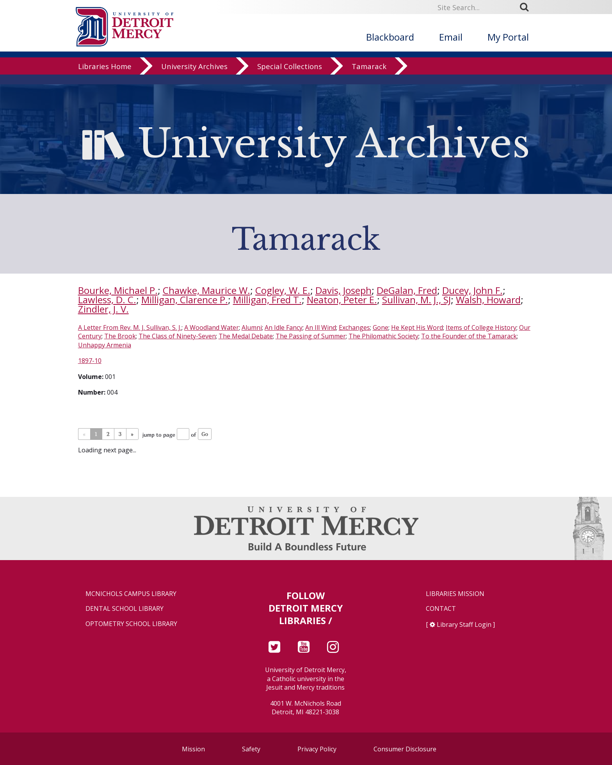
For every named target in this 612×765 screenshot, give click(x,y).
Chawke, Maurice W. (206, 290)
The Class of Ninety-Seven (177, 336)
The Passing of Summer (311, 336)
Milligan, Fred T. (267, 299)
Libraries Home (105, 76)
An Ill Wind (320, 327)
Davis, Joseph (343, 290)
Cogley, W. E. (282, 290)
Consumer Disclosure (405, 749)
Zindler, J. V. (103, 308)
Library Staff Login (464, 624)
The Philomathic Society (383, 336)
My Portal (508, 36)
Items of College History (481, 327)
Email (451, 36)
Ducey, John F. (472, 290)
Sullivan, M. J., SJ (416, 299)
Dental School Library (124, 608)
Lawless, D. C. (107, 299)
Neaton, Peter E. (342, 299)
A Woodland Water (211, 327)
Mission (193, 749)
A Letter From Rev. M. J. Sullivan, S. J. (129, 327)
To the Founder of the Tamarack (469, 336)
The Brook (120, 336)
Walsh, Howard (488, 299)
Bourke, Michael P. (118, 290)
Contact (441, 608)
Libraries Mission (455, 594)
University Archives (194, 76)
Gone (380, 327)
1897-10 (89, 360)
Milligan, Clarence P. (184, 299)
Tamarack (369, 76)
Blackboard (390, 36)
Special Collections (289, 76)
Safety (251, 749)
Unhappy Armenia (104, 345)
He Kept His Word (417, 327)
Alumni (252, 327)
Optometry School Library (131, 624)
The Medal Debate (246, 336)
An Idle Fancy (283, 327)
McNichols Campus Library (130, 594)
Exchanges (354, 327)
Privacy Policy (316, 749)
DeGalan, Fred (407, 290)
